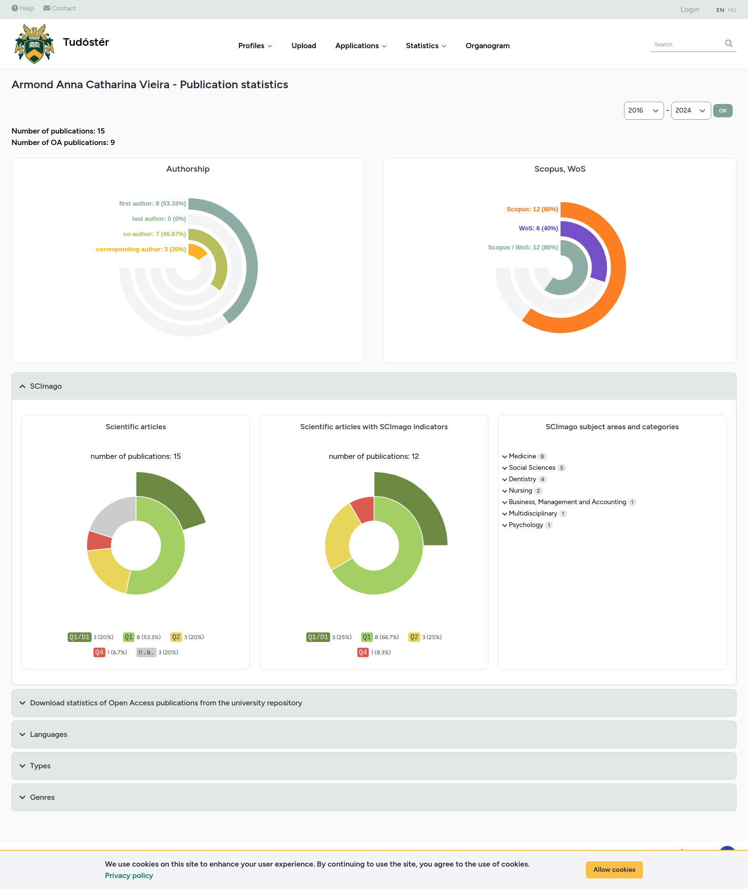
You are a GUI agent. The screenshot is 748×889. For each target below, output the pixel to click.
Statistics (426, 45)
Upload (303, 45)
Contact (59, 8)
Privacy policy (129, 875)
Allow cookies (614, 870)
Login (690, 9)
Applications (361, 45)
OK (723, 110)
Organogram (487, 45)
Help (22, 8)
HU (732, 10)
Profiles (256, 45)
